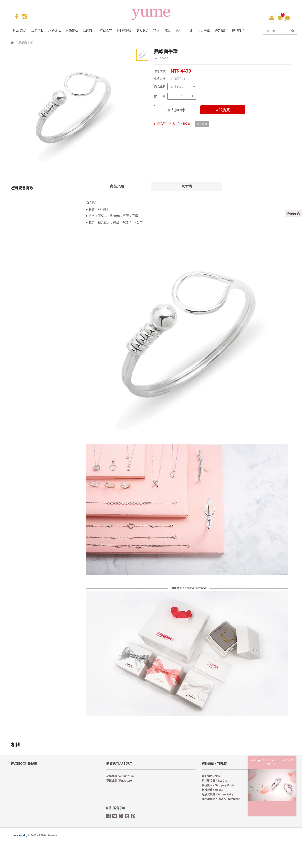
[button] (271, 18)
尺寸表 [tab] (187, 186)
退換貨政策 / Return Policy (218, 794)
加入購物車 (176, 109)
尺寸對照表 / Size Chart (215, 780)
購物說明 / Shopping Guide (218, 785)
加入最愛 (202, 124)
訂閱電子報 (115, 808)
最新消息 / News (211, 776)
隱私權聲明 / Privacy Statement (221, 799)
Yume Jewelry (19, 835)
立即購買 (222, 109)
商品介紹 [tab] (117, 186)
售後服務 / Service (212, 790)
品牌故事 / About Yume (120, 776)
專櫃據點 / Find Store (119, 780)
